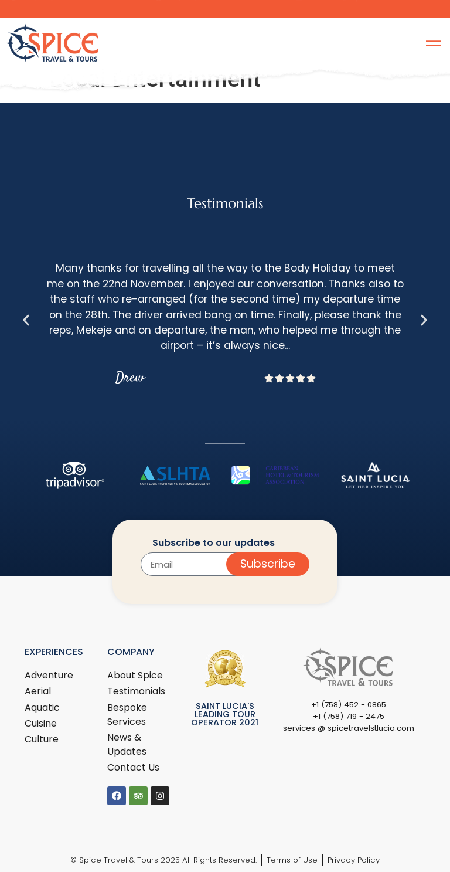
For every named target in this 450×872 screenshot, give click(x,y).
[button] (26, 320)
